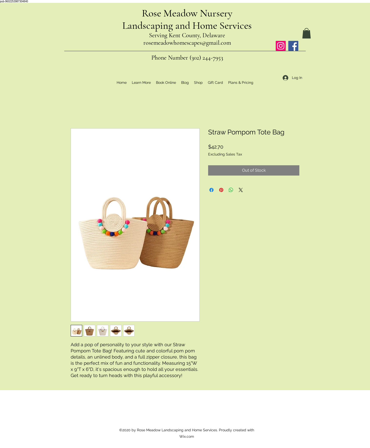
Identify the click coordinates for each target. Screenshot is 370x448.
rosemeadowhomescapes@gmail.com (187, 43)
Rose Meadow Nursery (187, 13)
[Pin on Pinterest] (221, 190)
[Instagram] (281, 46)
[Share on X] (241, 190)
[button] (306, 33)
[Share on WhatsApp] (231, 190)
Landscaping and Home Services (187, 25)
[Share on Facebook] (211, 190)
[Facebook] (293, 46)
